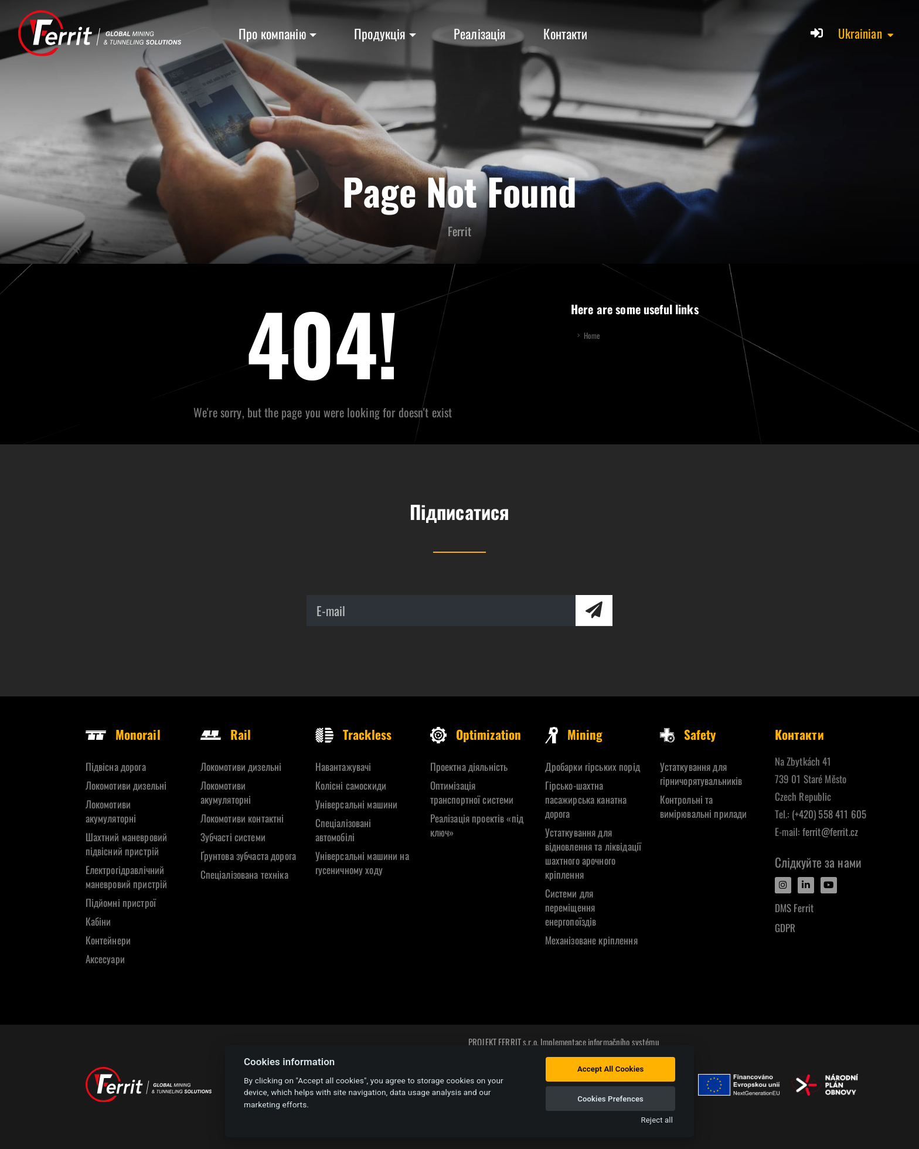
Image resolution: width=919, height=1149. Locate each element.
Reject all (657, 1120)
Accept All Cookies (610, 1069)
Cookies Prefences (610, 1098)
